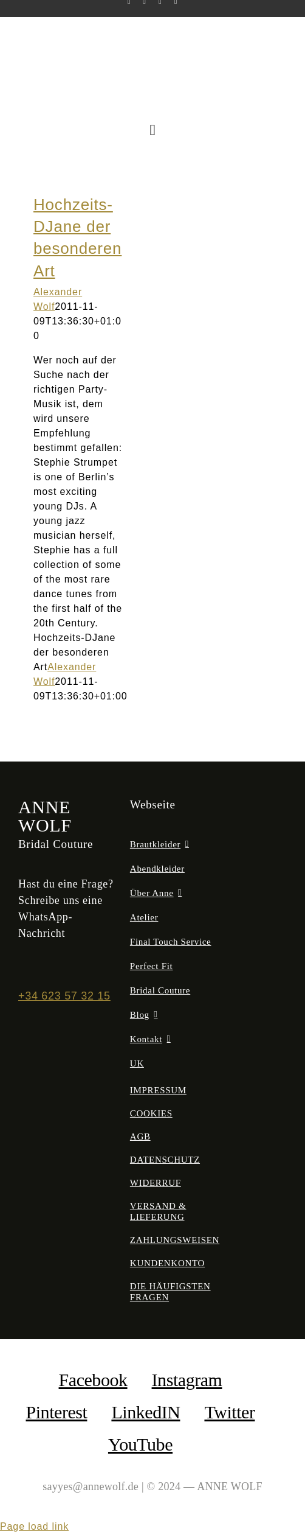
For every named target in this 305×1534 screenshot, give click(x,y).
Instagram (187, 1380)
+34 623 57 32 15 (64, 996)
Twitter (229, 1412)
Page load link (34, 1526)
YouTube (140, 1444)
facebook (93, 1380)
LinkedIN (145, 1412)
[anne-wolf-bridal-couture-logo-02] (152, 40)
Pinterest (56, 1412)
